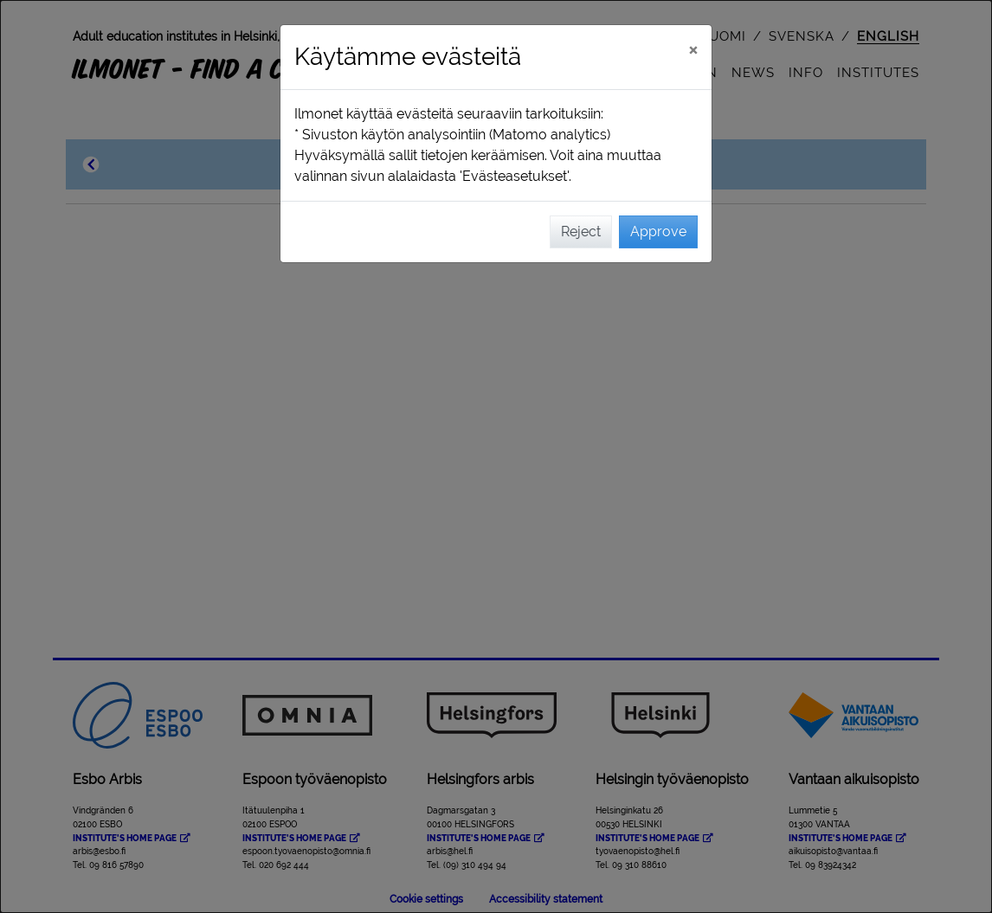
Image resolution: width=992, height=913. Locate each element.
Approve (658, 231)
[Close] (693, 49)
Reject (581, 231)
